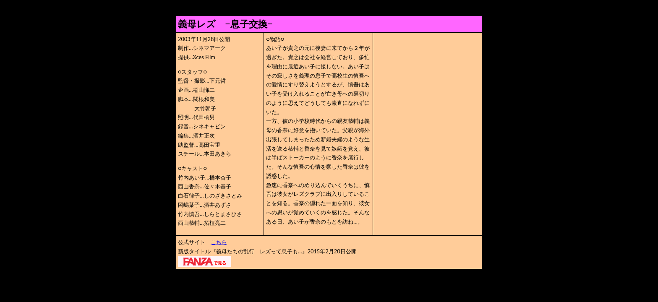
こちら (219, 242)
